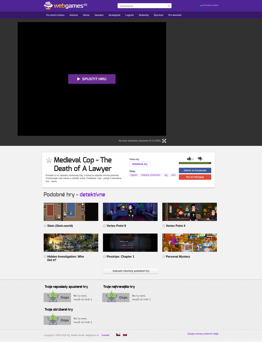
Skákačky (144, 15)
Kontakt (105, 335)
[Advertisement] (217, 45)
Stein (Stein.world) (60, 225)
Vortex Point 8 (116, 225)
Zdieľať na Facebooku (195, 170)
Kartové (74, 15)
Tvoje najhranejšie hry (119, 287)
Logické (129, 15)
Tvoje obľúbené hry (59, 309)
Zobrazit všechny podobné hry (130, 270)
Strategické (114, 15)
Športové (158, 15)
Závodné (98, 15)
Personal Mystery (178, 256)
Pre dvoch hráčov (55, 15)
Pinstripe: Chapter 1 (120, 256)
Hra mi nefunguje (195, 177)
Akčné (86, 15)
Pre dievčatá (174, 15)
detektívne (92, 194)
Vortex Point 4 (175, 225)
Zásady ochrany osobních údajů (202, 334)
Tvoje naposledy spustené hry (66, 287)
